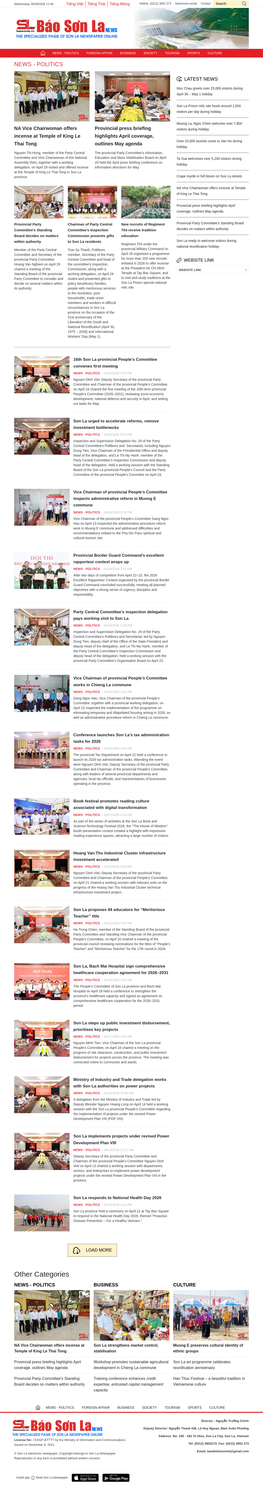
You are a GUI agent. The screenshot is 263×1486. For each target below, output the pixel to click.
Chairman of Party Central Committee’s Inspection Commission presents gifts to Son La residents (91, 233)
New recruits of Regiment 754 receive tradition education (143, 230)
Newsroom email (186, 3)
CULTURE (215, 53)
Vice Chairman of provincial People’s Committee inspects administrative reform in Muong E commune (120, 498)
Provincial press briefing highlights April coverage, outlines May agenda (124, 136)
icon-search (244, 3)
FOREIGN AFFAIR (99, 53)
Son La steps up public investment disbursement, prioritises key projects (121, 1026)
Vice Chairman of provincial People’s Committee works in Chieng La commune (120, 681)
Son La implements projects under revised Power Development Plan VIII (121, 1139)
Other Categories (41, 1274)
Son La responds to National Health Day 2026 (117, 1197)
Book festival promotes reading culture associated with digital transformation (111, 804)
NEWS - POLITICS (65, 53)
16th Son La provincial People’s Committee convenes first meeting (115, 362)
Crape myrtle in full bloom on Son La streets (209, 176)
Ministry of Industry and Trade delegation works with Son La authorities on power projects (119, 1082)
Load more (99, 1250)
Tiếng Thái (96, 4)
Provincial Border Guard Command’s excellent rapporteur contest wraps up (118, 558)
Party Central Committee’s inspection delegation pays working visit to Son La (120, 615)
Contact (206, 3)
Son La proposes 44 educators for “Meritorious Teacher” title (119, 912)
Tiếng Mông (119, 4)
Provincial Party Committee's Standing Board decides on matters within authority (36, 233)
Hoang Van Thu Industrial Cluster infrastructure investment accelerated (119, 856)
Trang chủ (43, 53)
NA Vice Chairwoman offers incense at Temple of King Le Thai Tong (47, 136)
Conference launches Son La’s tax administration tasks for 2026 (121, 738)
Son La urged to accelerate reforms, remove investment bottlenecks (116, 424)
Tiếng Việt (74, 4)
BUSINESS (128, 53)
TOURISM (172, 53)
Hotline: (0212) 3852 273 (155, 3)
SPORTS (193, 53)
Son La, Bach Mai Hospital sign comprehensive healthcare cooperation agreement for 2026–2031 (120, 969)
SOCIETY (150, 53)
